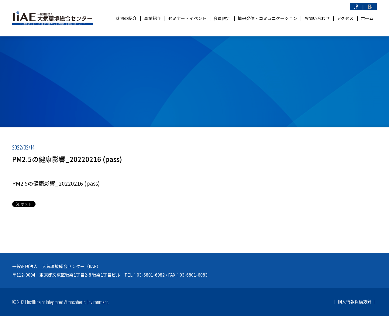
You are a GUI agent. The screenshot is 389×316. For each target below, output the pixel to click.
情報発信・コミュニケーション (267, 18)
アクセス (345, 18)
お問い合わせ (317, 18)
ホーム (367, 18)
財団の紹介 (126, 18)
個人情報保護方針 (355, 301)
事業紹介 (152, 18)
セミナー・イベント (187, 18)
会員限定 (221, 18)
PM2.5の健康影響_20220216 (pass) (56, 183)
